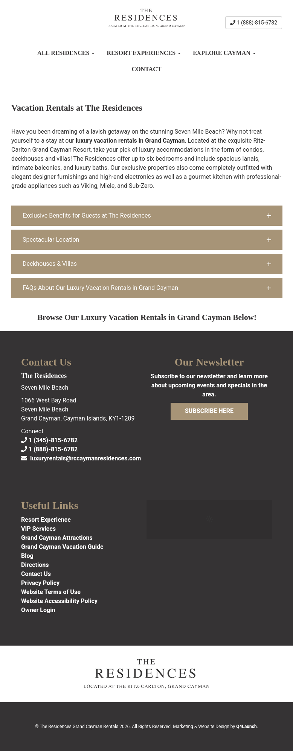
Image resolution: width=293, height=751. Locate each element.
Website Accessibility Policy (59, 601)
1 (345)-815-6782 (49, 440)
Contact (147, 69)
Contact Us (36, 573)
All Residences (66, 53)
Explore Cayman (224, 53)
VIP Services (38, 528)
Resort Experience (46, 519)
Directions (35, 564)
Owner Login (38, 610)
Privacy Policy (40, 582)
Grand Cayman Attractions (57, 537)
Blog (27, 555)
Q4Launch (246, 726)
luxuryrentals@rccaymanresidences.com (81, 458)
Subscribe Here (209, 410)
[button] (146, 216)
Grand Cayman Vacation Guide (62, 546)
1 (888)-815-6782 (253, 23)
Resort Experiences (144, 53)
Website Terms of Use (51, 592)
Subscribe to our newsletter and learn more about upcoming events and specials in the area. (209, 385)
